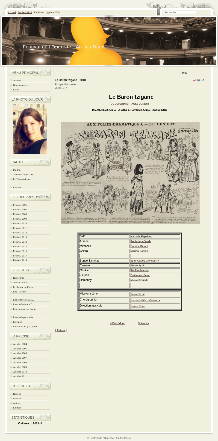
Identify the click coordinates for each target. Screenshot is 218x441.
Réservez (17, 187)
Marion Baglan (139, 251)
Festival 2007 (20, 209)
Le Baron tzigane (22, 179)
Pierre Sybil (138, 265)
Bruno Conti (138, 306)
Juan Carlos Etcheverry (145, 260)
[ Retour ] (61, 330)
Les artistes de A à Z (23, 299)
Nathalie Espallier (141, 236)
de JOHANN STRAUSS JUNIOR (130, 103)
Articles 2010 (20, 371)
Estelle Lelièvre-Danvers (145, 300)
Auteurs (17, 403)
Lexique (17, 407)
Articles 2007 (20, 357)
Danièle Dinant (139, 246)
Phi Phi (17, 169)
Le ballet (17, 321)
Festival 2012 (20, 232)
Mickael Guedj (139, 280)
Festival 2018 (25, 12)
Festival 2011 (20, 227)
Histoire (17, 393)
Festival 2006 (20, 204)
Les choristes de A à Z (24, 308)
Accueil (12, 12)
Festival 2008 (20, 214)
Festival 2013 (20, 237)
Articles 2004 (20, 344)
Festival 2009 (20, 218)
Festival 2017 (20, 255)
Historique (18, 277)
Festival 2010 (20, 223)
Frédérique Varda (141, 241)
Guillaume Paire (140, 275)
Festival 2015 (20, 246)
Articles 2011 (20, 376)
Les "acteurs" (20, 291)
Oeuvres (17, 398)
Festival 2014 (20, 241)
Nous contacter (20, 84)
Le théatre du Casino (23, 287)
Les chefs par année (23, 317)
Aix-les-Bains (20, 282)
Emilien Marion (140, 270)
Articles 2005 (20, 348)
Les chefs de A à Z (22, 304)
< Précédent (117, 323)
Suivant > (143, 323)
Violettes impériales (23, 174)
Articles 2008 (20, 362)
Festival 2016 (20, 251)
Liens (16, 89)
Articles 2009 (20, 367)
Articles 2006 (20, 353)
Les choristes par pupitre (25, 326)
